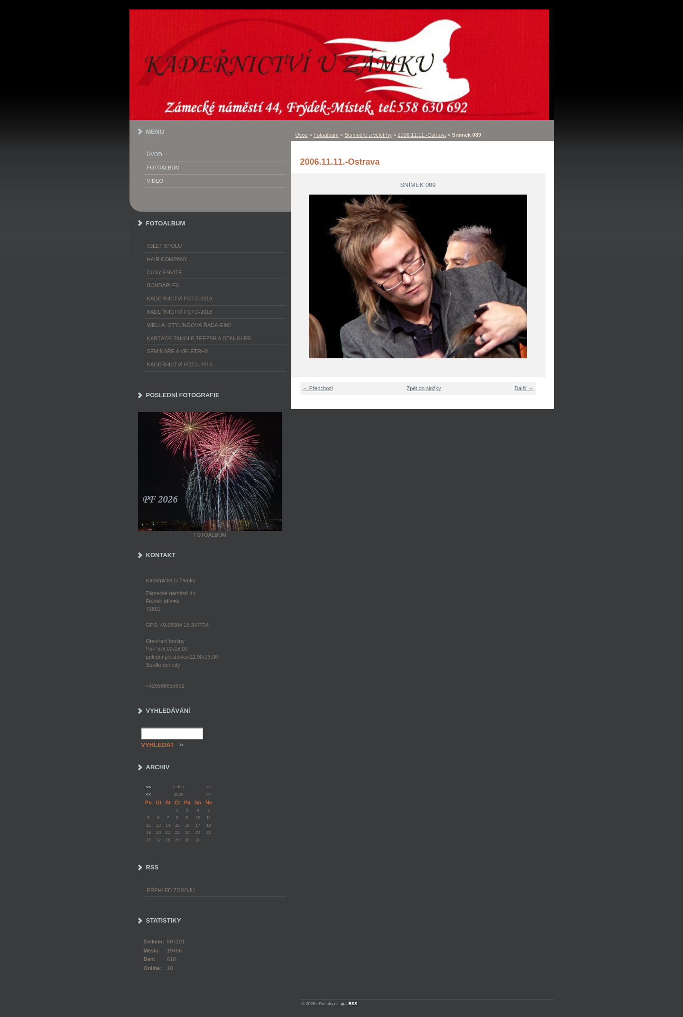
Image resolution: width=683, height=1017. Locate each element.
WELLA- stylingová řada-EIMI (189, 325)
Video (155, 181)
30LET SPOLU (164, 246)
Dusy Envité (164, 272)
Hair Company (167, 259)
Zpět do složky (423, 388)
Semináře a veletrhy (368, 135)
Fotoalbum (326, 135)
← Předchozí (318, 388)
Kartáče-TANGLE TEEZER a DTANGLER (199, 338)
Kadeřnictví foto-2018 (179, 312)
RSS (353, 1003)
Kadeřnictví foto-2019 (179, 298)
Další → (524, 388)
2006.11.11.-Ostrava (421, 135)
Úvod (301, 135)
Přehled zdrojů (171, 890)
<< (148, 786)
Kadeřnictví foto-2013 (179, 364)
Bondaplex (163, 285)
